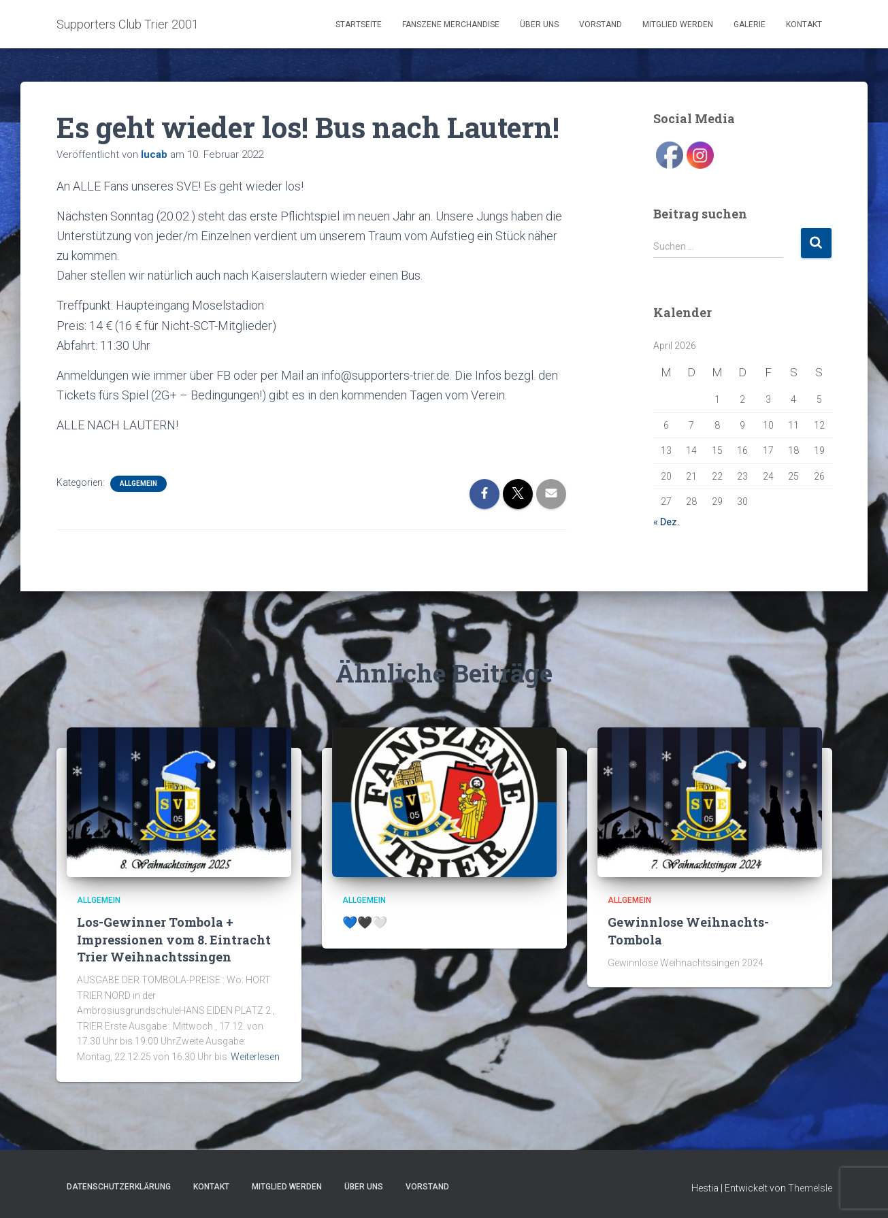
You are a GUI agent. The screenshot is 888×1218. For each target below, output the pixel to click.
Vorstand (600, 24)
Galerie (750, 24)
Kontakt (804, 24)
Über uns (539, 24)
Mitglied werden (677, 24)
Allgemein (138, 483)
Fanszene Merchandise (450, 24)
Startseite (358, 24)
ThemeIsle (810, 1188)
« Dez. (666, 521)
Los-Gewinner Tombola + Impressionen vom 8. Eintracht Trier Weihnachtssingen (174, 939)
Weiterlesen (255, 1056)
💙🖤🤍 (364, 922)
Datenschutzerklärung (119, 1186)
